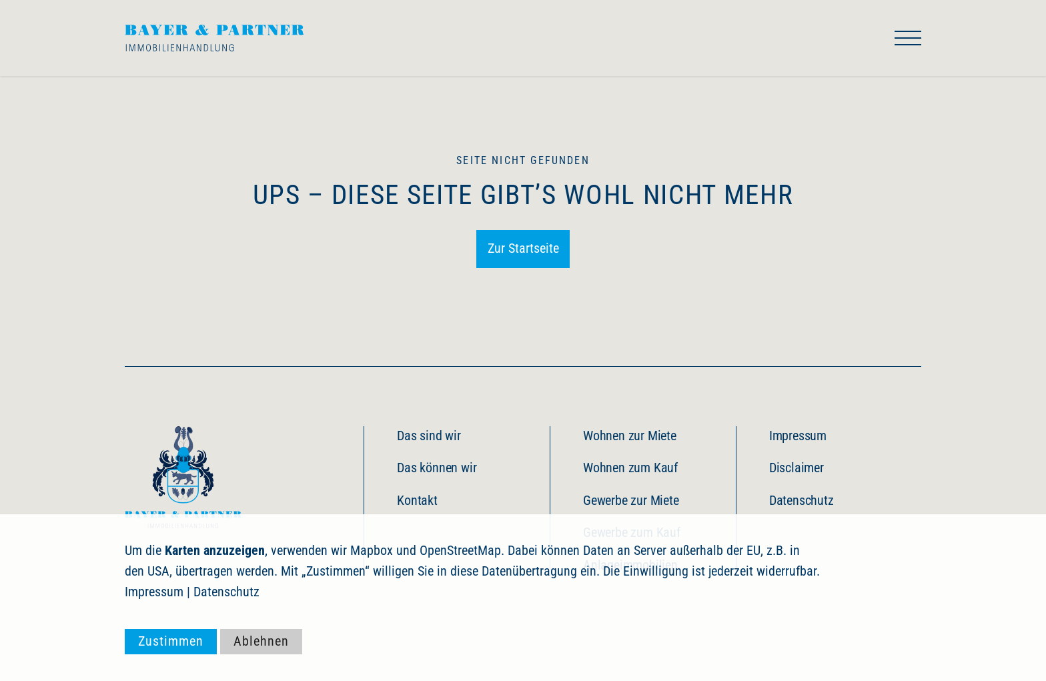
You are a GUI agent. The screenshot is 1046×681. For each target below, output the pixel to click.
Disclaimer (796, 468)
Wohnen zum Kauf (630, 468)
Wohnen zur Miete (629, 436)
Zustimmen (170, 641)
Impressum (798, 436)
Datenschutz (801, 500)
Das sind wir (429, 436)
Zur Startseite (523, 248)
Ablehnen (261, 641)
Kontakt (417, 500)
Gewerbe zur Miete (631, 500)
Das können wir (436, 468)
